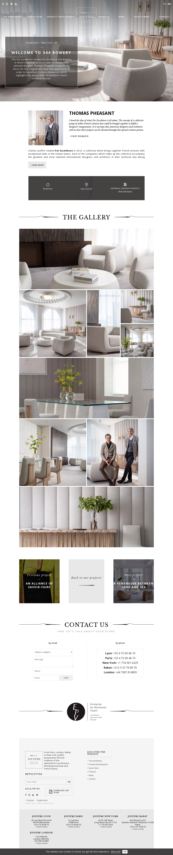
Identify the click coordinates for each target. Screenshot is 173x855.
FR (164, 3)
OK (124, 851)
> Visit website (79, 136)
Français (30, 800)
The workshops (95, 761)
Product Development (98, 764)
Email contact (42, 827)
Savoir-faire (94, 768)
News (91, 775)
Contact (92, 779)
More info (116, 851)
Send (66, 678)
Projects (92, 771)
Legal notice (42, 800)
